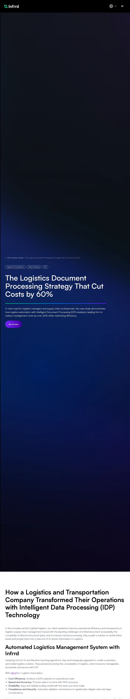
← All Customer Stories (14, 258)
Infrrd (14, 672)
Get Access (13, 324)
